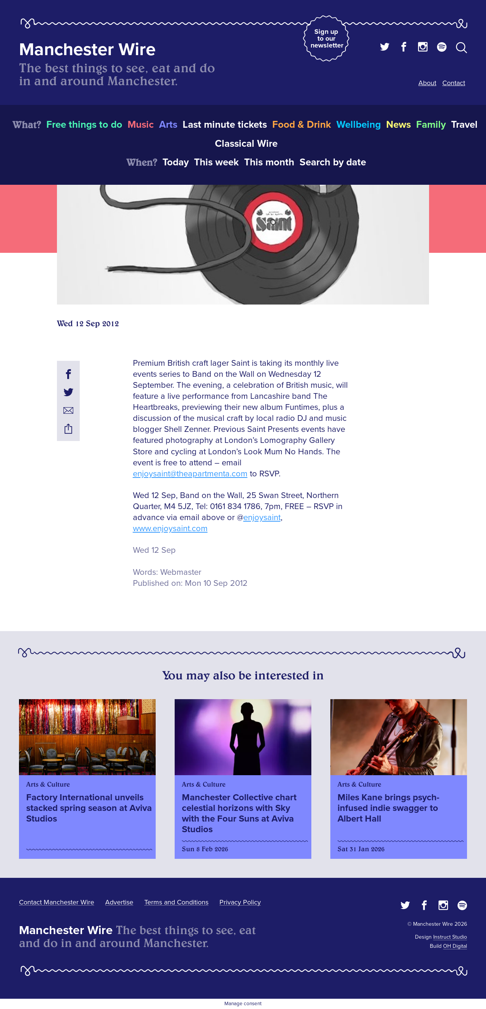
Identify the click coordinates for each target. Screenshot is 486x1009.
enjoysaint (262, 517)
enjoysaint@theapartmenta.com (190, 474)
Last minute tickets (225, 125)
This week (216, 162)
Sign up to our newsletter (327, 38)
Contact (453, 83)
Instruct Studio (450, 937)
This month (269, 162)
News (398, 125)
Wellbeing (358, 125)
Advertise (119, 902)
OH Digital (455, 946)
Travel (464, 125)
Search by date (333, 162)
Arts (168, 125)
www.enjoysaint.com (170, 529)
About (427, 83)
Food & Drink (301, 125)
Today (176, 162)
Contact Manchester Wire (56, 902)
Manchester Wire (87, 49)
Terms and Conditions (176, 902)
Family (431, 125)
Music (141, 125)
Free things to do (84, 125)
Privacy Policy (240, 902)
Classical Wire (246, 144)
